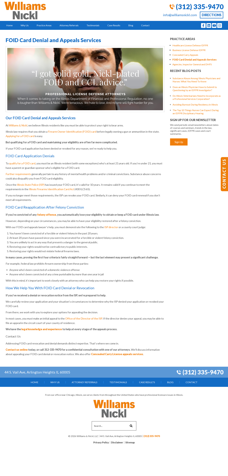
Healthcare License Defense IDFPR (190, 45)
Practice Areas (44, 25)
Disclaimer (117, 442)
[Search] (130, 425)
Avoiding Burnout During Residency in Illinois (195, 104)
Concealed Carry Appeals (185, 54)
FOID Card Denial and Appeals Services (194, 59)
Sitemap (130, 442)
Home (9, 25)
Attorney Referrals (69, 25)
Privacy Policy (101, 442)
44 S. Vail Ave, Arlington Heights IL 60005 (37, 372)
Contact (145, 25)
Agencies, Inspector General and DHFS (192, 64)
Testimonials (93, 25)
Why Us (25, 25)
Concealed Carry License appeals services (117, 354)
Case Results (113, 25)
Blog (130, 25)
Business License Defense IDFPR (188, 50)
